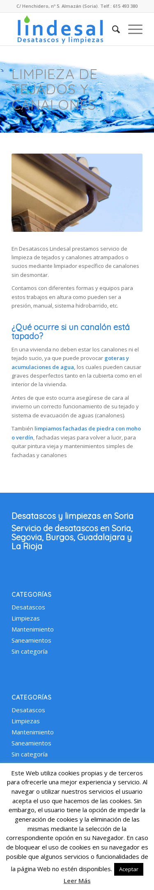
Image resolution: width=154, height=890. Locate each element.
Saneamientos (31, 640)
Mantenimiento (32, 629)
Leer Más (77, 880)
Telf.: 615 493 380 (119, 6)
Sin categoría (29, 651)
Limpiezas (25, 618)
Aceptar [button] (128, 869)
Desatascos (28, 607)
